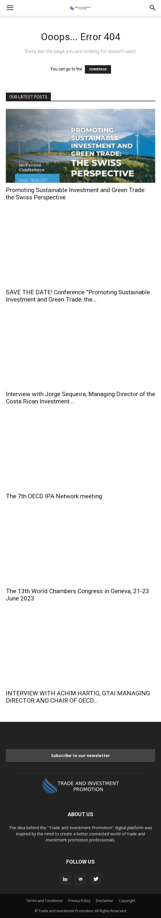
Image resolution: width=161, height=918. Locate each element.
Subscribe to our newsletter (80, 755)
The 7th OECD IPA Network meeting (54, 496)
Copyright (127, 900)
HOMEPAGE (98, 69)
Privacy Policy (79, 900)
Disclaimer (104, 900)
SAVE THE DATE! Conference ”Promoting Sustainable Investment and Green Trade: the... (78, 296)
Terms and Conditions (44, 900)
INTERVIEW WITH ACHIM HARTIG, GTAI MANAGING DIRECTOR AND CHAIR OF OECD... (78, 697)
